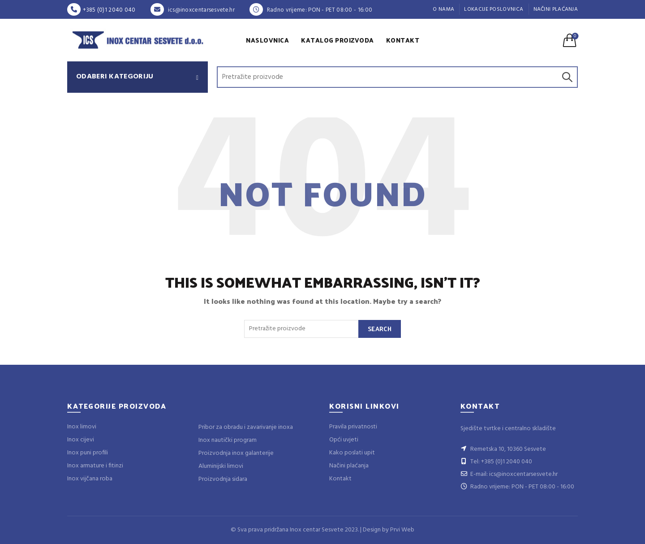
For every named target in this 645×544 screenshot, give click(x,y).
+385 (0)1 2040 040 (101, 10)
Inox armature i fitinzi (95, 466)
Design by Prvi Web (388, 530)
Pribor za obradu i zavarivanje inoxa (245, 427)
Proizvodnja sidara (222, 479)
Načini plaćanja (555, 9)
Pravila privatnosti (353, 427)
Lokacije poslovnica (493, 9)
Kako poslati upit (352, 453)
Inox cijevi (80, 440)
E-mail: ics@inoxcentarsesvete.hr (509, 474)
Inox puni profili (87, 453)
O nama (443, 9)
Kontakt (403, 40)
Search (566, 77)
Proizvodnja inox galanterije (236, 453)
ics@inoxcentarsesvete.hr (192, 10)
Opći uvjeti (343, 440)
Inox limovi (81, 427)
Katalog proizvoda (337, 40)
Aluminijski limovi (220, 466)
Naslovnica (267, 40)
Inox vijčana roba (89, 479)
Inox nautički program (227, 440)
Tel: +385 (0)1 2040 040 (496, 462)
